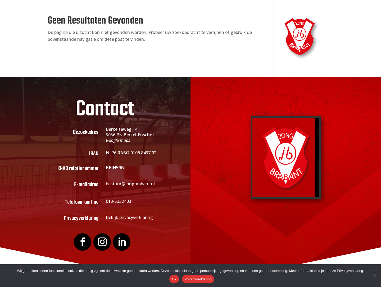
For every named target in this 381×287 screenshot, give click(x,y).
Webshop (264, 16)
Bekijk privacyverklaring (129, 217)
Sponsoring (230, 16)
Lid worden (166, 16)
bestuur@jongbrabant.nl (130, 184)
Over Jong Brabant (122, 16)
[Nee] (374, 275)
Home (89, 16)
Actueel (198, 16)
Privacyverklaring (198, 279)
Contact (289, 16)
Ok (174, 279)
